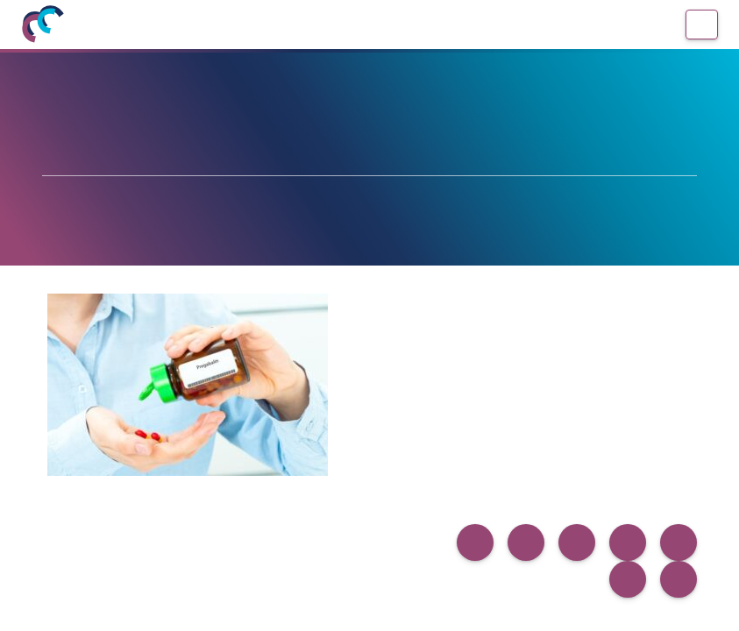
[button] (475, 542)
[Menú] (702, 24)
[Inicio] (42, 24)
